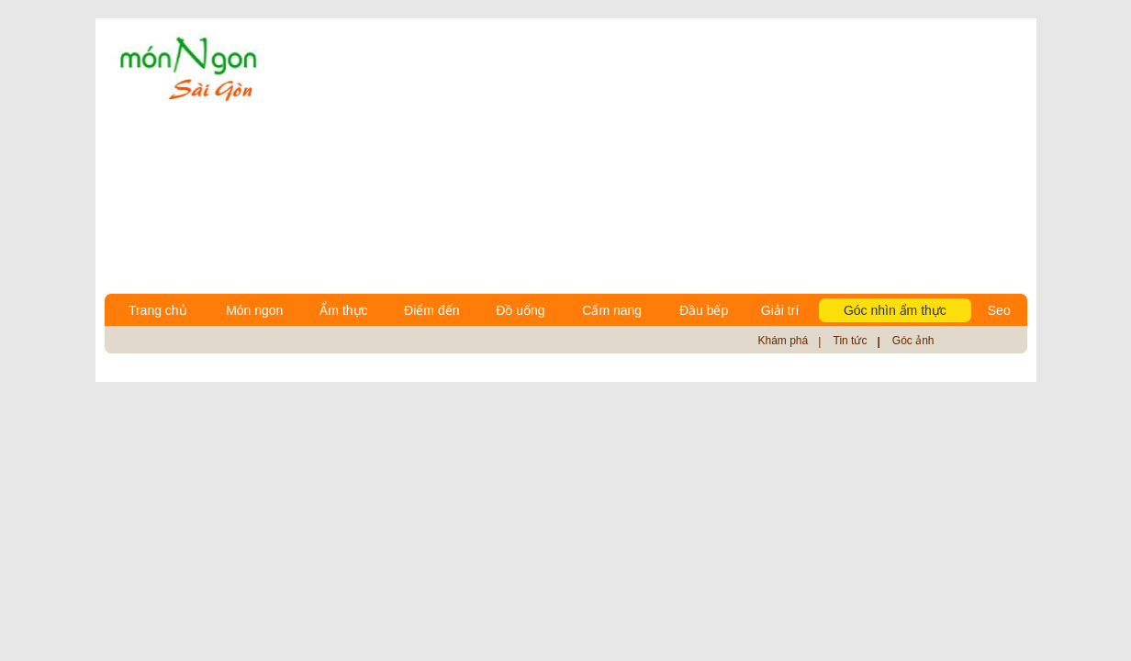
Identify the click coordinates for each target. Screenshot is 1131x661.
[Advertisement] (654, 156)
